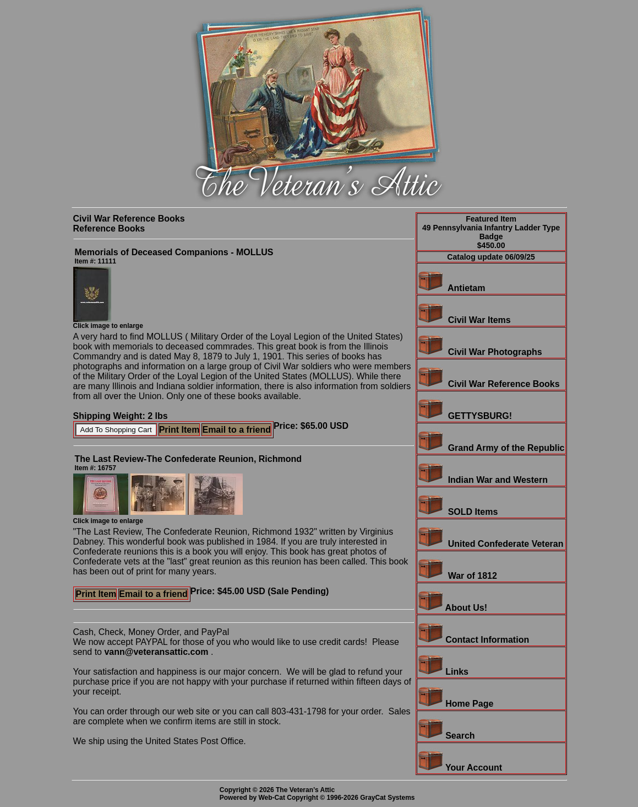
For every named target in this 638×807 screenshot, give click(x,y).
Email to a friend (236, 429)
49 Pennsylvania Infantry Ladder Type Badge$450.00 (491, 236)
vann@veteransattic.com (156, 652)
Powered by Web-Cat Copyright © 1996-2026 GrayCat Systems (319, 797)
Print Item (179, 429)
